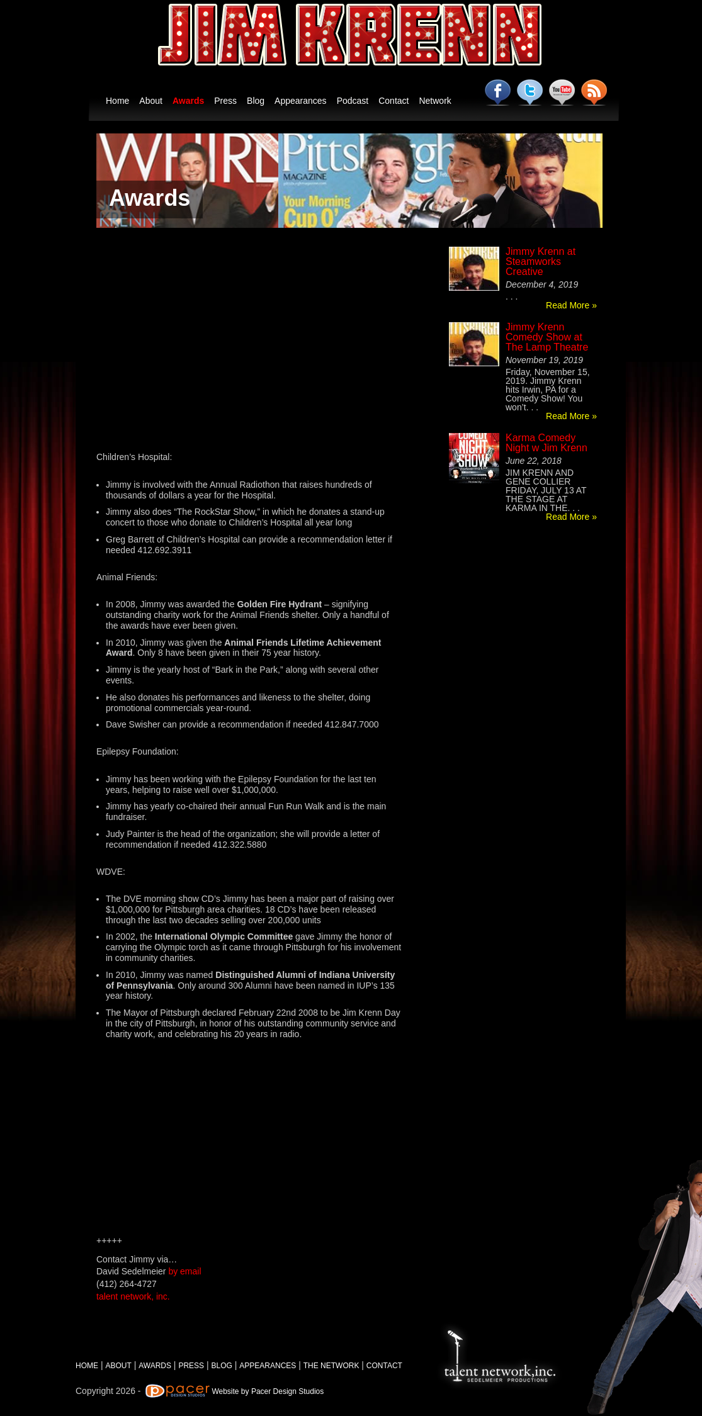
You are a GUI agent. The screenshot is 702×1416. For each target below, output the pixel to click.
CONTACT (384, 1365)
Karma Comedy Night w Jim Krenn (546, 442)
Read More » (571, 305)
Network (435, 101)
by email (184, 1271)
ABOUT (118, 1365)
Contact (393, 101)
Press (225, 101)
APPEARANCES (267, 1365)
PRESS (191, 1365)
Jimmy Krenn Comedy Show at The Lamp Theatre (547, 337)
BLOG (222, 1365)
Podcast (353, 101)
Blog (255, 101)
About (150, 101)
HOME (87, 1365)
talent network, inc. (133, 1296)
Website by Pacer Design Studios (268, 1391)
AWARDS (155, 1365)
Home (117, 101)
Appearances (301, 101)
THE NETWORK (331, 1365)
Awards (188, 101)
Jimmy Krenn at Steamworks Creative (540, 261)
